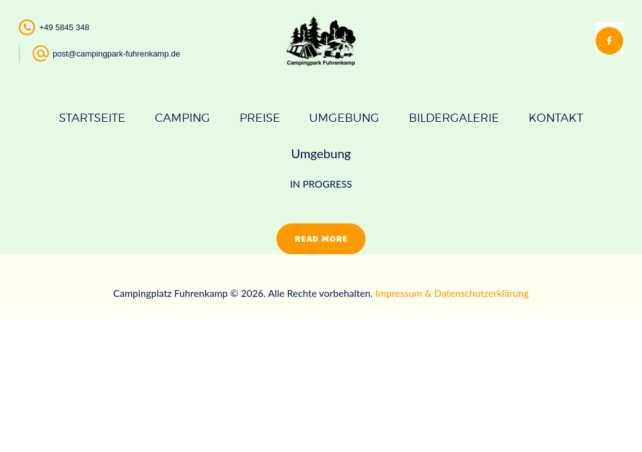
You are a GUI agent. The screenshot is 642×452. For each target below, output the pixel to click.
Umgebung (321, 153)
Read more (321, 238)
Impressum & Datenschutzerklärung (452, 293)
